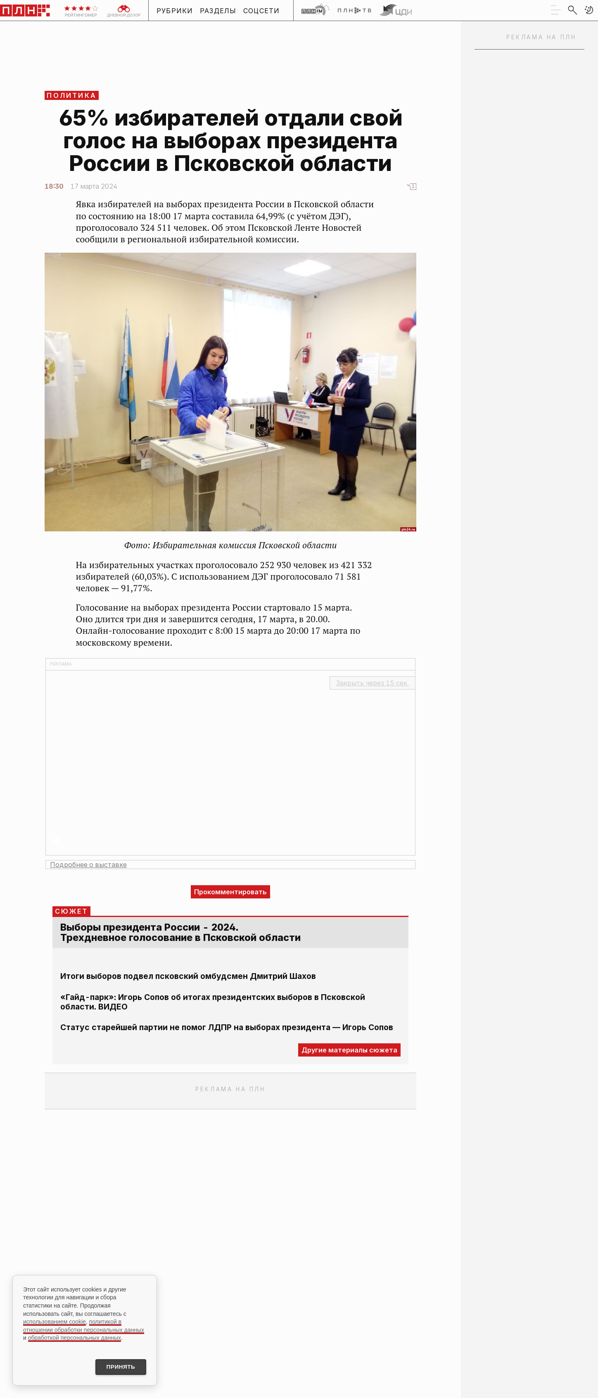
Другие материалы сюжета (349, 1050)
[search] (572, 9)
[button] (588, 9)
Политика (72, 95)
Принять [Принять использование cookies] (119, 1366)
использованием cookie (54, 1321)
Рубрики (175, 11)
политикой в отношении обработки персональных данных (83, 1325)
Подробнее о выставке (88, 864)
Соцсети (261, 11)
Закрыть (372, 683)
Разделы (218, 11)
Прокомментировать (230, 892)
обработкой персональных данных (74, 1337)
